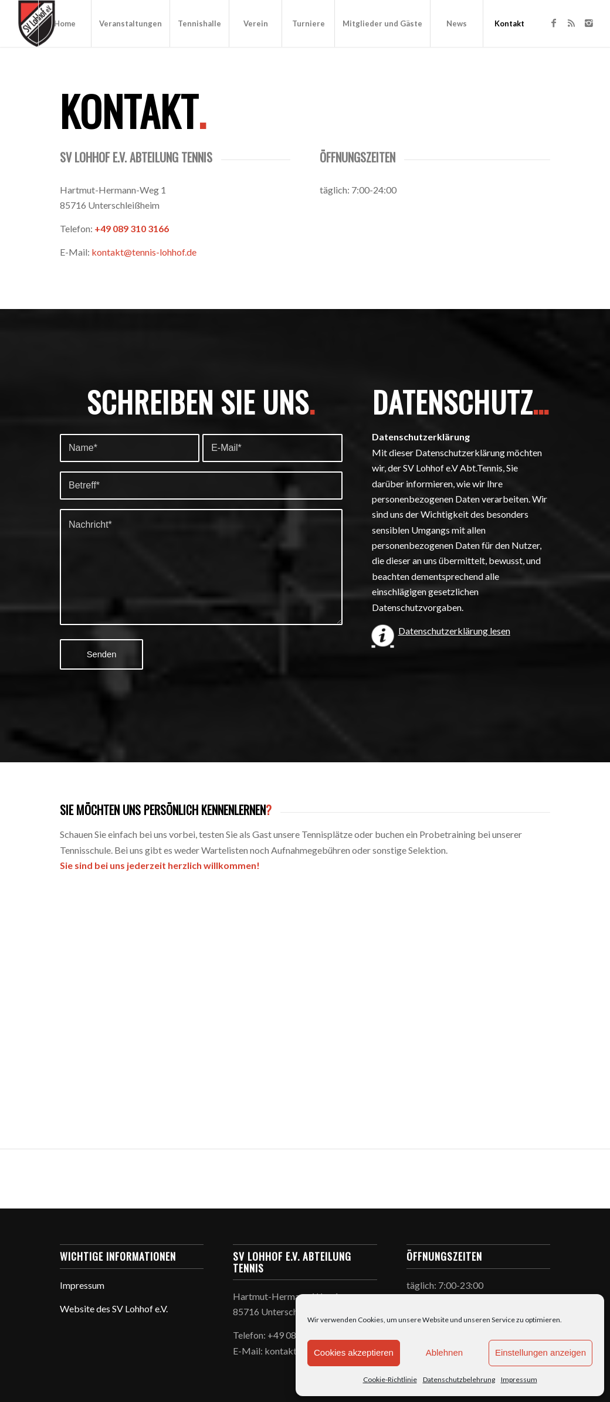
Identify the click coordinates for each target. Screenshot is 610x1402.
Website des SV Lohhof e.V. (114, 1308)
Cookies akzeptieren (354, 1352)
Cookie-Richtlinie (390, 1379)
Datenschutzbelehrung (459, 1379)
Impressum (519, 1379)
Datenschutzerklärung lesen (454, 630)
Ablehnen (444, 1352)
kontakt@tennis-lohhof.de (144, 251)
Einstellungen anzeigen (540, 1352)
